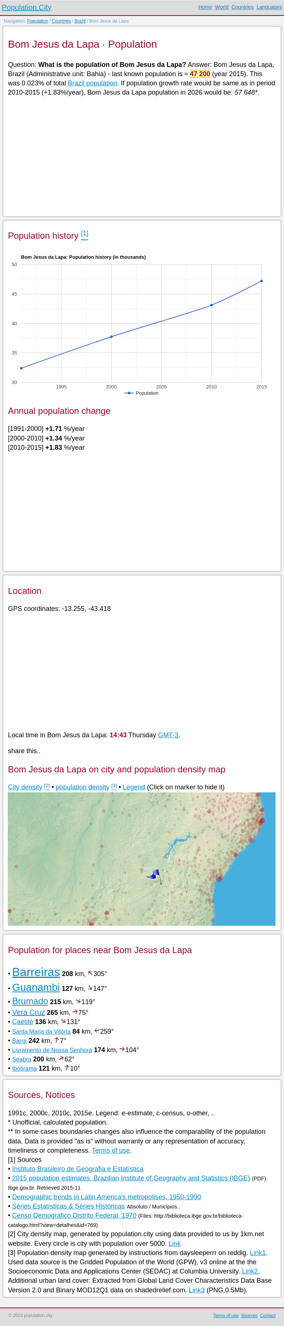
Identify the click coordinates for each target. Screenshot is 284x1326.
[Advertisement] (141, 156)
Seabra (21, 1059)
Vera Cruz (28, 1012)
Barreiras (36, 972)
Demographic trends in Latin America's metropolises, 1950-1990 (106, 1197)
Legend (134, 787)
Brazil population (92, 83)
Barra (19, 1041)
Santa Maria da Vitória (41, 1031)
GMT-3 (168, 735)
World (222, 7)
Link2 (250, 1271)
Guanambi (36, 987)
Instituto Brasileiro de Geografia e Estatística (77, 1169)
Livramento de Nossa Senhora (52, 1050)
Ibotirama (24, 1068)
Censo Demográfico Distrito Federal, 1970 (74, 1215)
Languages (269, 7)
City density (25, 787)
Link (175, 1243)
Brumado (30, 1001)
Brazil (79, 21)
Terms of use (111, 1150)
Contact (267, 1315)
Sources (249, 1315)
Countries (242, 7)
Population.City (27, 7)
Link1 (258, 1253)
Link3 (197, 1290)
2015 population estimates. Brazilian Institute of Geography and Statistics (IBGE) (131, 1178)
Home (205, 7)
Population (37, 21)
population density (82, 787)
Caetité (22, 1022)
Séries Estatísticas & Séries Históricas (68, 1206)
